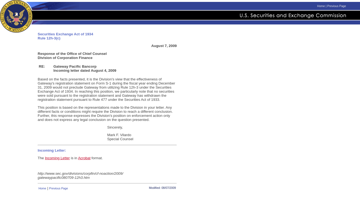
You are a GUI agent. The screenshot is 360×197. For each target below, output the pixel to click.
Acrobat (84, 158)
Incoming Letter (57, 158)
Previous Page (336, 6)
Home (321, 6)
